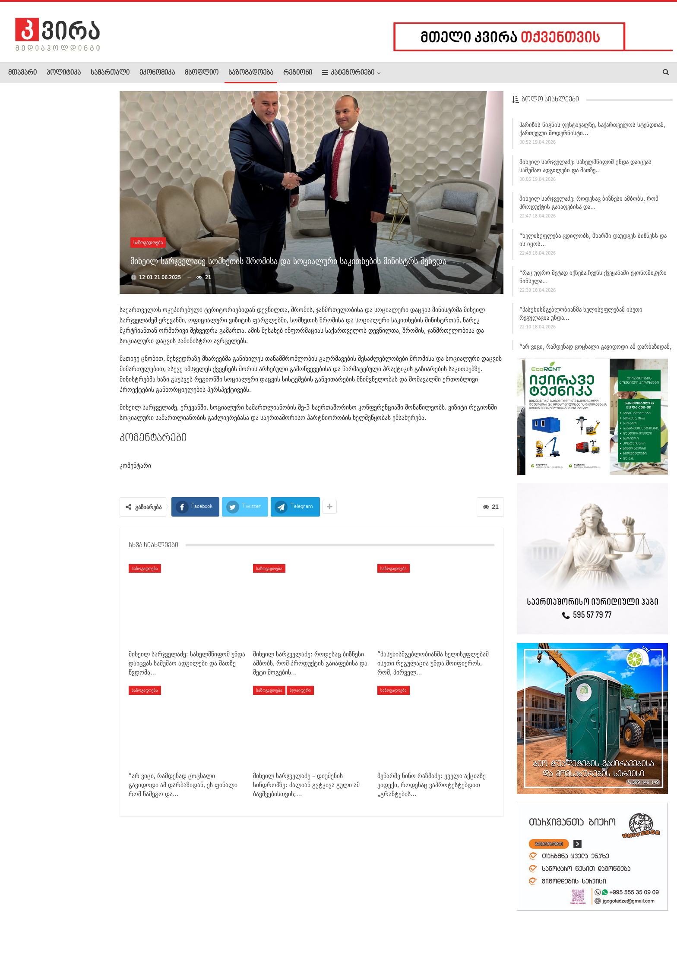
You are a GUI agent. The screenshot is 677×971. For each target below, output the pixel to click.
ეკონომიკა (157, 72)
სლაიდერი (300, 690)
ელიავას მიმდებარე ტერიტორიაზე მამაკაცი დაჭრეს (77, 407)
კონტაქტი (99, 938)
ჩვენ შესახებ (22, 938)
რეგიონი (297, 72)
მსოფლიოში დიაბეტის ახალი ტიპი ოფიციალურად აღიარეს (77, 361)
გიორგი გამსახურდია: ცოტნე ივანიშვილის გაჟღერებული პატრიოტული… (76, 491)
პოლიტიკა (64, 72)
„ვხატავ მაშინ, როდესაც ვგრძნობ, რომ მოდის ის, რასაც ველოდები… (76, 176)
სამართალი (110, 72)
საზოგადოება (250, 72)
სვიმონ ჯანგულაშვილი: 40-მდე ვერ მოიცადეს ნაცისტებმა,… (78, 264)
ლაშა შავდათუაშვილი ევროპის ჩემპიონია (76, 446)
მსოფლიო (201, 72)
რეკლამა (63, 938)
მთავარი (22, 72)
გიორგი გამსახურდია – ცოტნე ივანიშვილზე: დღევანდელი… (77, 222)
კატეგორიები (348, 72)
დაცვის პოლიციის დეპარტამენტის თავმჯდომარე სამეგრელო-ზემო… (72, 311)
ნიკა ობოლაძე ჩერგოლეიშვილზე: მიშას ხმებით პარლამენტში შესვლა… (78, 541)
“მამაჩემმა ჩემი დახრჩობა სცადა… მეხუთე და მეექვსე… (74, 129)
